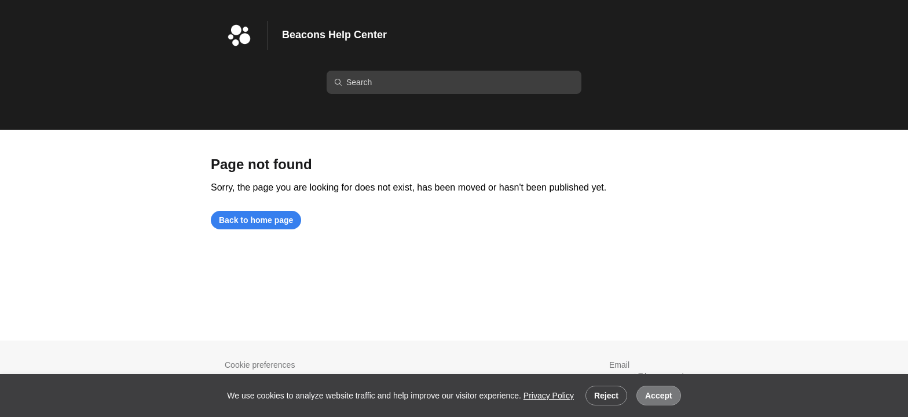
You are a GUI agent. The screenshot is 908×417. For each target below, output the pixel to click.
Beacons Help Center (334, 35)
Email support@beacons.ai (641, 370)
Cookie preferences (260, 365)
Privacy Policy (548, 395)
